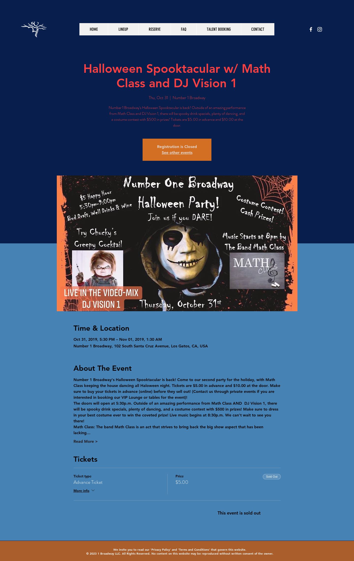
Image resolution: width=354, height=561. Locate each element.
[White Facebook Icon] (311, 29)
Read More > (86, 441)
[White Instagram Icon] (320, 29)
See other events (177, 152)
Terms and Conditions (194, 549)
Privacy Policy (160, 549)
